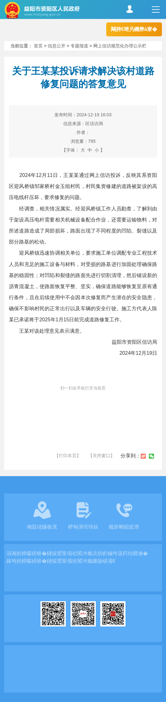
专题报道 (79, 45)
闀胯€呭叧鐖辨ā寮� (134, 29)
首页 (38, 45)
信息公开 (56, 45)
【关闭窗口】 (101, 455)
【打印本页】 (67, 455)
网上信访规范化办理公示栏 (119, 45)
